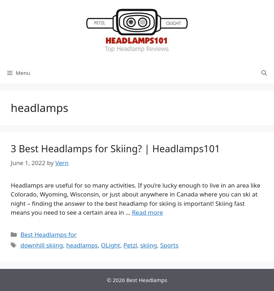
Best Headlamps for (48, 234)
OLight (110, 245)
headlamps (82, 245)
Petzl (130, 245)
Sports (169, 245)
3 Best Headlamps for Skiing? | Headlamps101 (115, 148)
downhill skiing (41, 245)
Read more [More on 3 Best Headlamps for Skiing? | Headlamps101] (147, 212)
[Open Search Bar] (264, 72)
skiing (148, 245)
